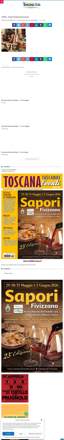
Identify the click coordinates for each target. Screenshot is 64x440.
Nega (20, 433)
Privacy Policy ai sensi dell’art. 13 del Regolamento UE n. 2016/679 (25, 437)
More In (31, 76)
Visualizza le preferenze (34, 433)
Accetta (8, 433)
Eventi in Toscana (8, 218)
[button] (41, 420)
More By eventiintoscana (31, 74)
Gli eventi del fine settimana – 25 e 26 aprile (52, 96)
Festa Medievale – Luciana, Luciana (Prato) (15, 66)
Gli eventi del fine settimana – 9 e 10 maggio (10, 96)
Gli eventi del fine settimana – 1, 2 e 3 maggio (31, 96)
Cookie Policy (7, 437)
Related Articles (31, 72)
